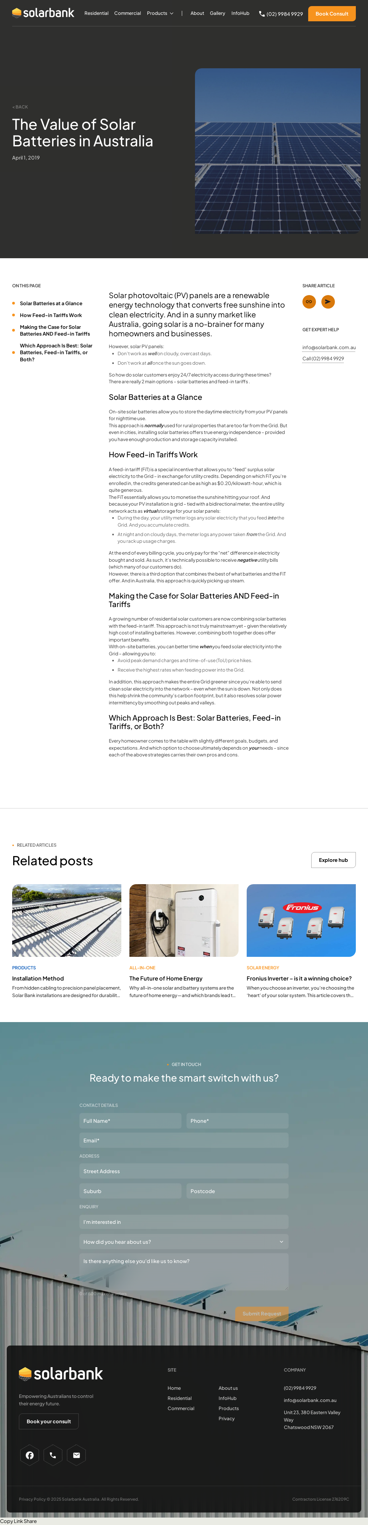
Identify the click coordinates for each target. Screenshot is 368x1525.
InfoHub (240, 13)
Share (30, 1521)
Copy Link (11, 1521)
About (197, 13)
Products (157, 13)
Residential (96, 13)
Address (89, 1156)
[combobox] (184, 1222)
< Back (20, 107)
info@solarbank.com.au (329, 347)
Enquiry (88, 1206)
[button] (160, 13)
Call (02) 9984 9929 (323, 358)
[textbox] (116, 1222)
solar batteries (192, 381)
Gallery (217, 13)
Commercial (127, 13)
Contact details (98, 1105)
